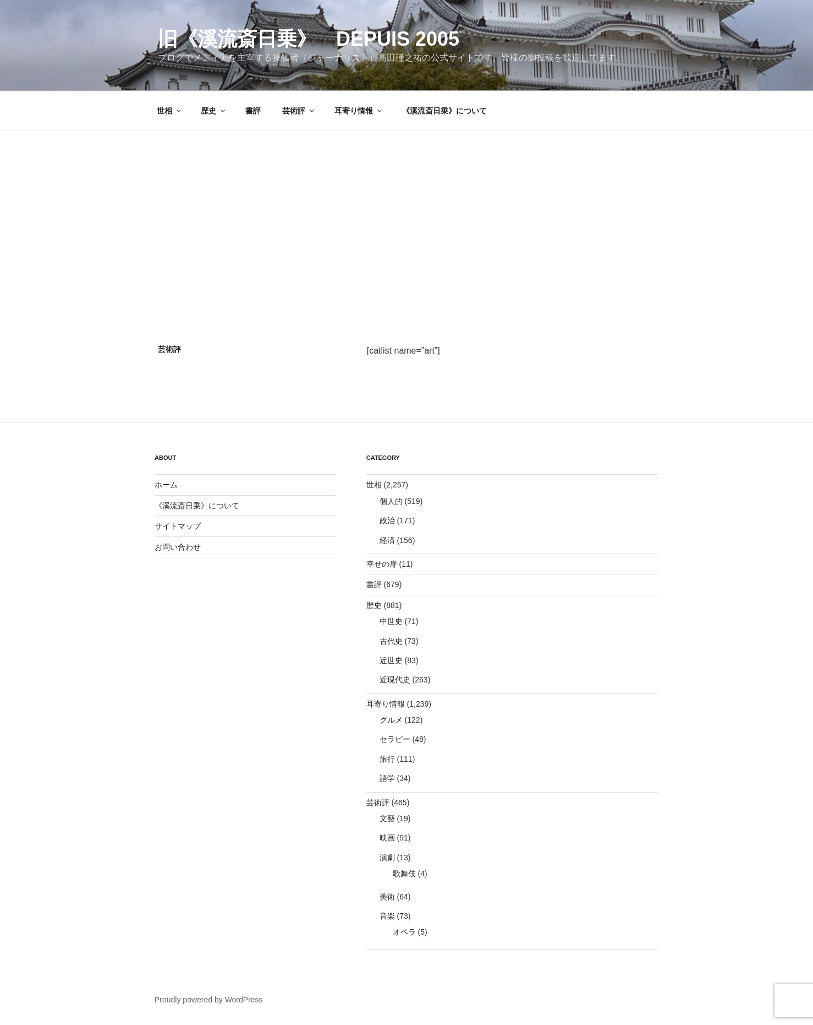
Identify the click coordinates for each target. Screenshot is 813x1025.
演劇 (387, 857)
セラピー (395, 739)
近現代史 (395, 679)
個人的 (391, 501)
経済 (387, 540)
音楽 (387, 916)
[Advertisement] (406, 213)
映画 (387, 837)
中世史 (391, 621)
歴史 (214, 110)
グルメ (391, 719)
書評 (253, 110)
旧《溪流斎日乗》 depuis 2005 (308, 39)
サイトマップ (178, 526)
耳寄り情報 (358, 110)
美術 (387, 896)
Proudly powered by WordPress (209, 999)
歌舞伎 (404, 873)
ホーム (166, 484)
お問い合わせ (178, 547)
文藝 (387, 818)
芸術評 (299, 110)
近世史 (391, 660)
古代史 (391, 641)
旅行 (387, 759)
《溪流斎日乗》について (444, 110)
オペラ (404, 932)
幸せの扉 (381, 564)
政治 (387, 520)
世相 (170, 110)
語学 (387, 778)
